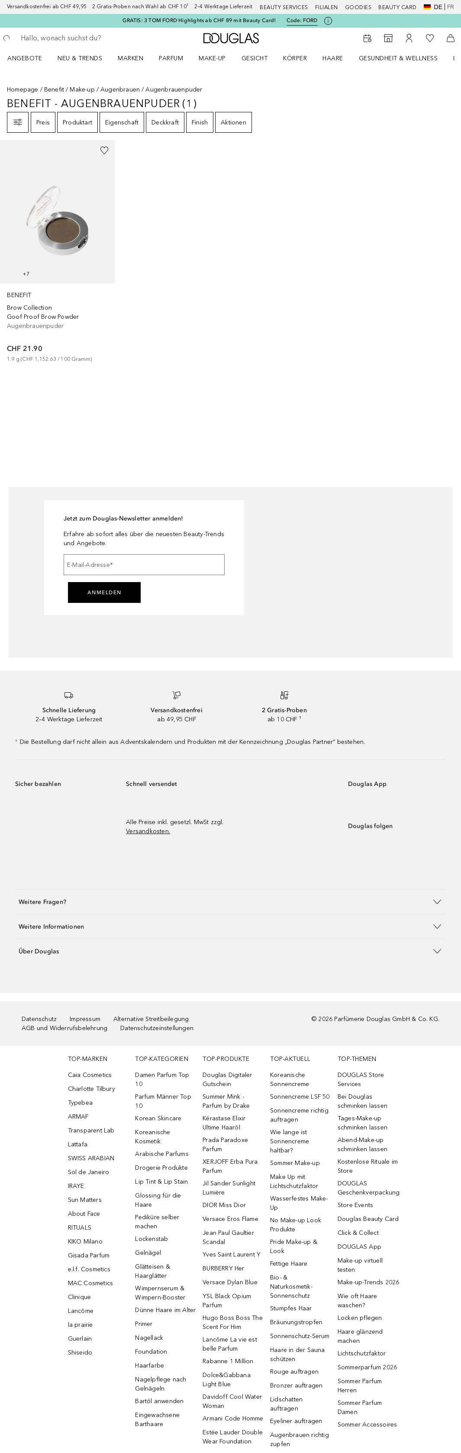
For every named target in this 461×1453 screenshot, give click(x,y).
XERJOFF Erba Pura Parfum (230, 1166)
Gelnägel (148, 1253)
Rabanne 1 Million (228, 1361)
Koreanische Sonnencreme (289, 1079)
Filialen (326, 7)
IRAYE (76, 1186)
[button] (230, 901)
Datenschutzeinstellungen (156, 1028)
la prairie (80, 1325)
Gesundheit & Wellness (398, 58)
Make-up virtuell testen (360, 1265)
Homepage (23, 89)
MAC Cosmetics (90, 1283)
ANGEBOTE (24, 58)
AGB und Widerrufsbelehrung (64, 1028)
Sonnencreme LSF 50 (300, 1096)
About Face (84, 1213)
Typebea (80, 1102)
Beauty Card (397, 7)
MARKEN (130, 58)
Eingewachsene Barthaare (157, 1419)
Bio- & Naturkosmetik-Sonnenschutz (291, 1286)
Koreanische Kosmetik (152, 1137)
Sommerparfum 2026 (367, 1367)
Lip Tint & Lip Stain (161, 1181)
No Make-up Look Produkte (295, 1225)
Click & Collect (358, 1233)
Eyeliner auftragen (296, 1421)
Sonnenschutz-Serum (300, 1336)
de (433, 6)
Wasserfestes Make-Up (299, 1203)
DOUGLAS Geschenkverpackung (369, 1188)
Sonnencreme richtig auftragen (299, 1115)
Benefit (54, 89)
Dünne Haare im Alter (165, 1310)
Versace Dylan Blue (230, 1282)
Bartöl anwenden (159, 1401)
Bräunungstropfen (296, 1322)
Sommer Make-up (295, 1163)
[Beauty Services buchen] (367, 38)
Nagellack (149, 1338)
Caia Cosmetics (90, 1075)
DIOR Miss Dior (224, 1205)
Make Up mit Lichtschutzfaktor (294, 1181)
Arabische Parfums (161, 1154)
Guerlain (80, 1338)
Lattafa (77, 1144)
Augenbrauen (120, 89)
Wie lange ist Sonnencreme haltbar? (289, 1141)
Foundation (151, 1351)
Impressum (85, 1019)
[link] (57, 251)
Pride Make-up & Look (293, 1246)
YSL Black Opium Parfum (227, 1301)
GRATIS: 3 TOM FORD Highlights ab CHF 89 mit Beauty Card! (199, 20)
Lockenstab (151, 1239)
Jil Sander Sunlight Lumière (229, 1188)
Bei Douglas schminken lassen (362, 1101)
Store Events (355, 1205)
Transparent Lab (91, 1130)
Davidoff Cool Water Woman (232, 1401)
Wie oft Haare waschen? (357, 1301)
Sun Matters (85, 1200)
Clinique (79, 1297)
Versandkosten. (148, 831)
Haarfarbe (149, 1365)
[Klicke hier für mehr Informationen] (328, 20)
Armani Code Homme (233, 1418)
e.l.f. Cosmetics (89, 1269)
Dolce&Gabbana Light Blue (227, 1379)
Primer (143, 1324)
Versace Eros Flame (230, 1219)
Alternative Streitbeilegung (151, 1019)
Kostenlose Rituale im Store (368, 1166)
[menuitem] (30, 58)
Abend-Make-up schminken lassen (362, 1144)
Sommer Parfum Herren (360, 1386)
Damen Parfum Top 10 (162, 1079)
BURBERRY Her (223, 1268)
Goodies (358, 7)
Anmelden (104, 592)
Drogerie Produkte (161, 1168)
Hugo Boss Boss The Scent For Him (233, 1322)
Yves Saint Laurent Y (232, 1254)
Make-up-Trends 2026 (369, 1282)
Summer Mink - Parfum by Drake (226, 1101)
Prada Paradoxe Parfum (225, 1144)
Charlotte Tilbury (91, 1089)
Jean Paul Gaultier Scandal (228, 1237)
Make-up (212, 58)
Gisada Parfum (89, 1255)
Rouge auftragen (294, 1371)
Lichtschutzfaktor (362, 1353)
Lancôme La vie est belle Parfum (230, 1344)
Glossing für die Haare (158, 1200)
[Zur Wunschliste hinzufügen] (104, 150)
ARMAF (78, 1116)
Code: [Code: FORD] (302, 20)
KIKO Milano (85, 1241)
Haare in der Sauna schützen (297, 1354)
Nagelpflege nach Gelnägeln (160, 1384)
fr (450, 7)
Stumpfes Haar (291, 1308)
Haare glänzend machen (360, 1336)
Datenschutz (39, 1019)
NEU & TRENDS (80, 58)
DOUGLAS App (359, 1246)
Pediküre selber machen (157, 1222)
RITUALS (79, 1227)
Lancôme (80, 1311)
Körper (295, 58)
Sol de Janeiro (89, 1172)
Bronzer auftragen (296, 1385)
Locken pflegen (360, 1318)
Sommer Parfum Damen (360, 1407)
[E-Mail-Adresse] (144, 564)
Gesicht (255, 58)
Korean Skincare (158, 1118)
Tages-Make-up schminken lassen (362, 1123)
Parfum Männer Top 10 (163, 1101)
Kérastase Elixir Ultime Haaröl (224, 1123)
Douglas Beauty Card (368, 1219)
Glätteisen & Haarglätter (152, 1271)
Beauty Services (284, 7)
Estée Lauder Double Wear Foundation (233, 1437)
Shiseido (80, 1352)
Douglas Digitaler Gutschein (227, 1079)
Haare (332, 58)
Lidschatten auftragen (286, 1404)
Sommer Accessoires (367, 1424)
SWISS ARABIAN (91, 1158)
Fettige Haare (289, 1263)
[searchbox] (82, 38)
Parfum (171, 58)
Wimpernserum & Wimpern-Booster (160, 1293)
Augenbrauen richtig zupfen (299, 1439)
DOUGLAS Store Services (361, 1079)
